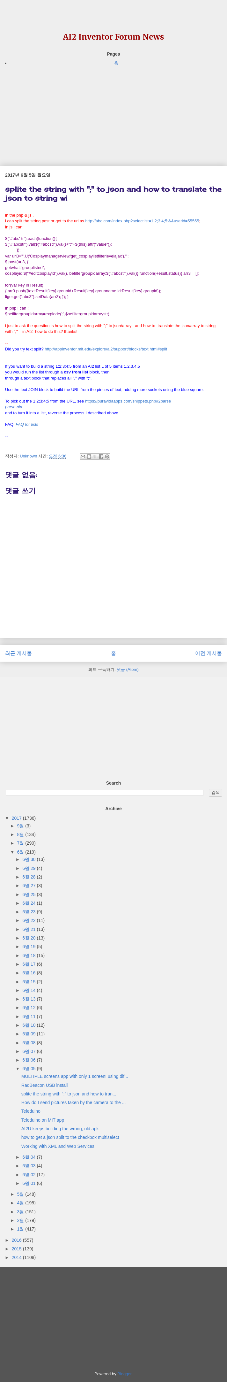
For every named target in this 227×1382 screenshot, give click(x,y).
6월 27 (29, 885)
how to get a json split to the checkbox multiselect (70, 1137)
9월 (21, 825)
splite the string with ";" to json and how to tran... (68, 1093)
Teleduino (30, 1111)
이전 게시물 (208, 653)
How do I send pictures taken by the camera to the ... (73, 1102)
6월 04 (29, 1157)
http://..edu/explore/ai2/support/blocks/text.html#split (106, 349)
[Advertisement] (113, 111)
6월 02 (29, 1174)
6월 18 (29, 955)
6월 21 (29, 929)
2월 (21, 1220)
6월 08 (29, 1042)
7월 (21, 843)
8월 (21, 834)
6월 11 (29, 1016)
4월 (21, 1202)
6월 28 (29, 876)
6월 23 (29, 911)
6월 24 (29, 903)
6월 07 (29, 1051)
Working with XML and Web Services (57, 1146)
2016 (17, 1240)
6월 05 (29, 1068)
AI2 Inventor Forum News (113, 37)
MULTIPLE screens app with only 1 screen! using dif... (74, 1076)
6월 (21, 852)
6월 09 (29, 1033)
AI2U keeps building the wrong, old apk (60, 1128)
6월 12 (29, 1007)
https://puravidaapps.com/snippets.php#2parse (128, 401)
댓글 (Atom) (128, 669)
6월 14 (29, 990)
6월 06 (29, 1060)
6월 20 (29, 938)
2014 (17, 1257)
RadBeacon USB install (44, 1085)
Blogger (124, 1373)
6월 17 (29, 964)
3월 (21, 1211)
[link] (13, 407)
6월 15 (29, 981)
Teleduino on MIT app (42, 1120)
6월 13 (29, 999)
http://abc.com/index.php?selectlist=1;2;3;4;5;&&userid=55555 (142, 221)
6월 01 (29, 1183)
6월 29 (29, 868)
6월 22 (29, 920)
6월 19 (29, 946)
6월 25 (29, 894)
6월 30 (29, 859)
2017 (17, 818)
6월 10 (29, 1025)
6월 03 (29, 1165)
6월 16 (29, 972)
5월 (21, 1194)
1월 (21, 1229)
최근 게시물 (18, 653)
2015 (17, 1248)
